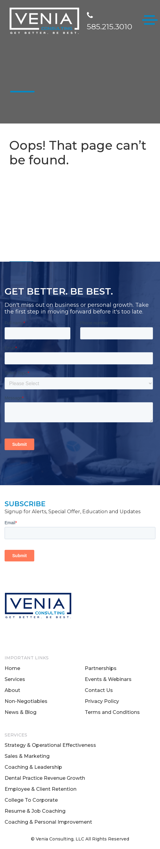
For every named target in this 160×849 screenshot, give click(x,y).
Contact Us (99, 690)
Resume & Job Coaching (35, 811)
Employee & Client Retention (40, 789)
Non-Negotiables (26, 701)
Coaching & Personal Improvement (48, 822)
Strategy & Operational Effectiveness (50, 745)
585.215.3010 (109, 21)
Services (15, 679)
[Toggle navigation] (150, 21)
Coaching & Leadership (33, 767)
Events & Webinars (108, 679)
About (12, 690)
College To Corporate (31, 800)
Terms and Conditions (112, 712)
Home (12, 668)
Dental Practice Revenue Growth (45, 778)
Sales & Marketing (27, 756)
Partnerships (101, 668)
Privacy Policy (102, 701)
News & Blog (20, 712)
